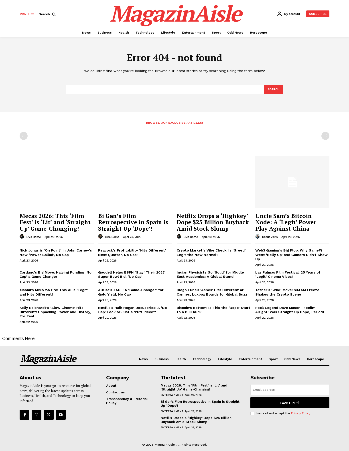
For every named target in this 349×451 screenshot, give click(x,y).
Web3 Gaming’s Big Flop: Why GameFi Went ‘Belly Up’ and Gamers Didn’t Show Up (291, 254)
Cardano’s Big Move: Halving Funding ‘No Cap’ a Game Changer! (55, 274)
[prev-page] (24, 136)
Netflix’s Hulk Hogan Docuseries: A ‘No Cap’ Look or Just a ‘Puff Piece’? (132, 310)
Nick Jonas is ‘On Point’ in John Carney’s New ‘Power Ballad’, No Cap (56, 252)
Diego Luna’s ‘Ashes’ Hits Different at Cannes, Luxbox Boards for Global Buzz (212, 292)
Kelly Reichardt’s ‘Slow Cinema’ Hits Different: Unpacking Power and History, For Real (55, 312)
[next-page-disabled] (325, 136)
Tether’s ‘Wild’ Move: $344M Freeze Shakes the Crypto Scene (287, 292)
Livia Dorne (33, 237)
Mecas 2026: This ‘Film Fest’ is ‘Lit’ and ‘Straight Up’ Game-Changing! (55, 222)
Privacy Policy (300, 413)
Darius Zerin (270, 237)
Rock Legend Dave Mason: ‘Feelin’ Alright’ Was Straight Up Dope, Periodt (290, 310)
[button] (48, 14)
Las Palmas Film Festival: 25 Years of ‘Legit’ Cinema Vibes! (287, 274)
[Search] (273, 89)
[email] (289, 389)
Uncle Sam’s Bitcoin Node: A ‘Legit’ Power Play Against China (285, 222)
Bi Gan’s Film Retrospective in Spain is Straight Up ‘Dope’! (133, 222)
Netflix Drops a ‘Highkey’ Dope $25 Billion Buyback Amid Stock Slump (213, 222)
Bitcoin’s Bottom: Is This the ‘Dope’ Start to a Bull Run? (213, 310)
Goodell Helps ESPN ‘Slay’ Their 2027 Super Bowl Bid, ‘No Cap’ (131, 274)
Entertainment (172, 395)
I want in (290, 403)
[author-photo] (22, 236)
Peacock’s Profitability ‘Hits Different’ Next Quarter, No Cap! (132, 252)
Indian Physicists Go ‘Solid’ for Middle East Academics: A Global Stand (210, 274)
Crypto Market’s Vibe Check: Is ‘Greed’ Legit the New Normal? (211, 252)
